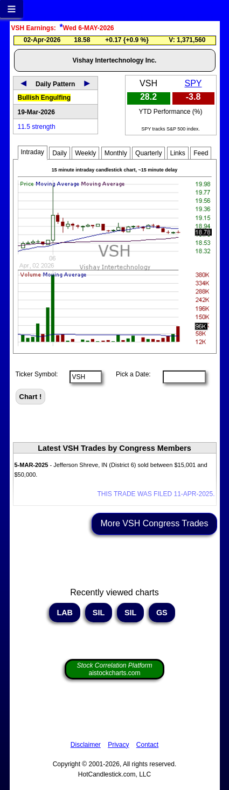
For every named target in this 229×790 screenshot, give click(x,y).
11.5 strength (36, 126)
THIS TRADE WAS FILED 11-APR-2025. (155, 494)
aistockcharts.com (114, 669)
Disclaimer (86, 744)
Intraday (32, 152)
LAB (64, 612)
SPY (193, 83)
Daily (59, 153)
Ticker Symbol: (37, 374)
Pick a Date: (130, 374)
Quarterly (148, 153)
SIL (99, 612)
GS (162, 612)
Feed (200, 153)
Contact (147, 744)
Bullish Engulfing (44, 97)
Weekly (85, 153)
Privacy (118, 744)
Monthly (116, 153)
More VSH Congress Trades (154, 523)
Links (177, 153)
